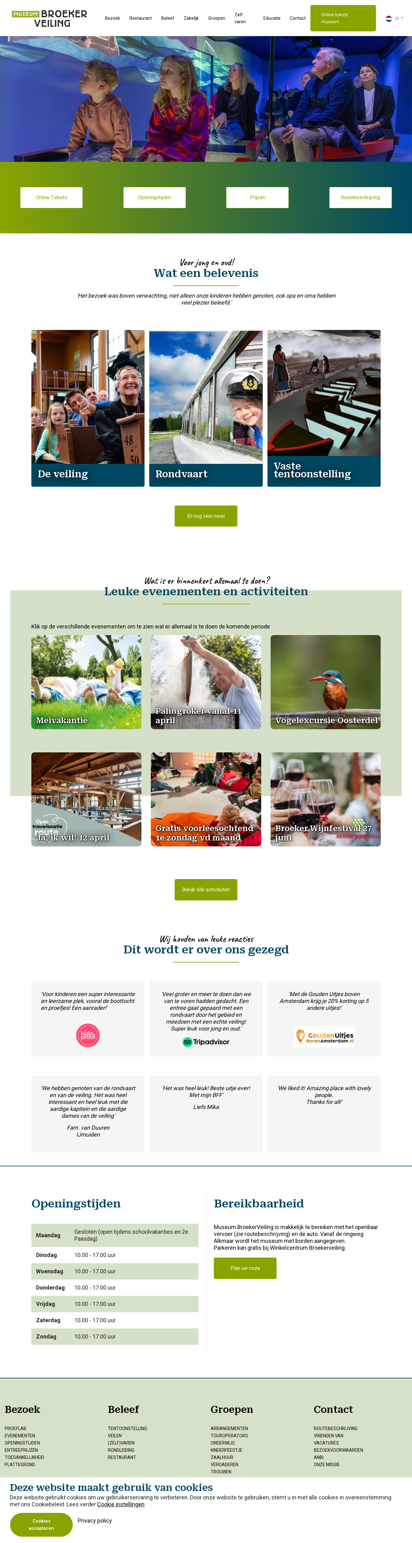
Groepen (216, 18)
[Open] (62, 720)
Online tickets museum (334, 18)
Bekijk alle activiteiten (206, 890)
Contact (298, 18)
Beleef (167, 18)
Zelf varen (240, 18)
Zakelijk (191, 18)
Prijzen (257, 197)
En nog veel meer (206, 516)
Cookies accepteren (41, 1525)
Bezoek (112, 18)
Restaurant (140, 18)
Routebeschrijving (360, 197)
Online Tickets (51, 197)
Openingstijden (154, 197)
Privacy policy (95, 1520)
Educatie (272, 18)
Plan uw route (245, 1268)
